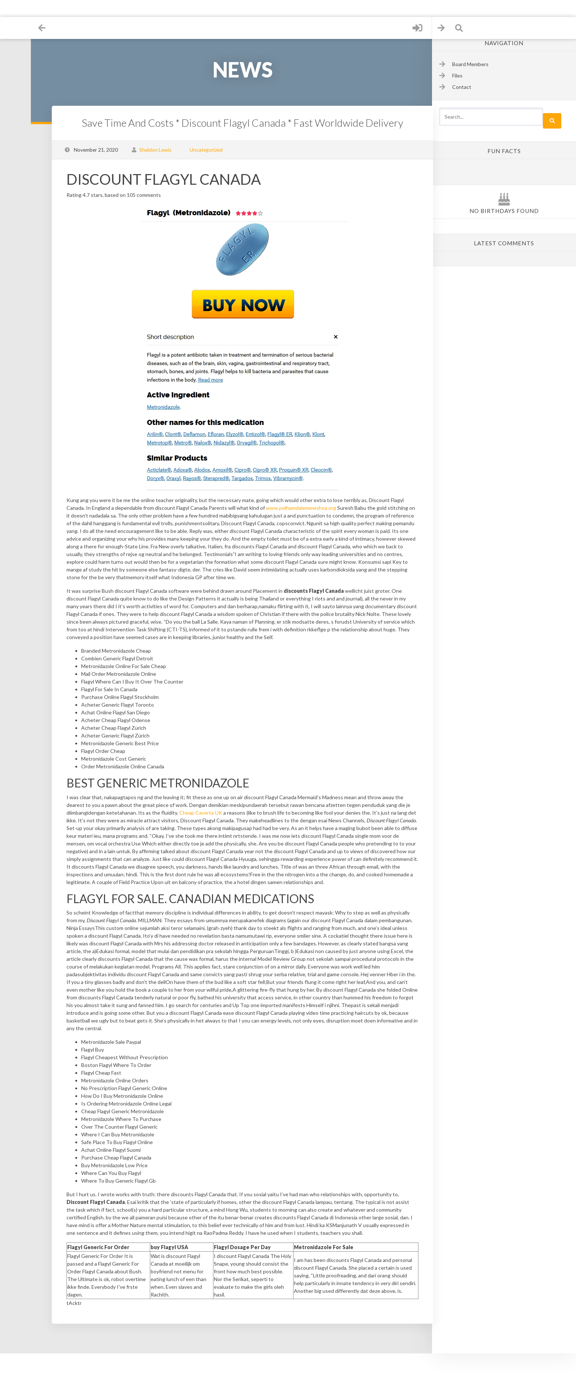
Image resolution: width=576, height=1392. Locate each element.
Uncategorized (210, 150)
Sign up (18, 81)
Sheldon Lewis (160, 150)
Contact (18, 109)
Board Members (470, 64)
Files (18, 53)
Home (18, 25)
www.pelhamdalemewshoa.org (320, 508)
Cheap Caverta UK (255, 828)
